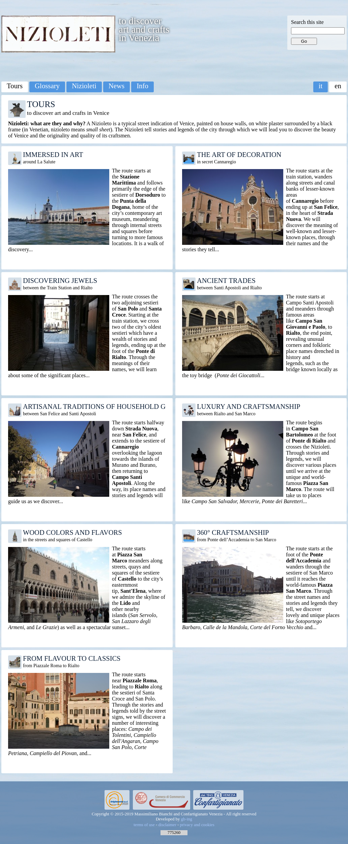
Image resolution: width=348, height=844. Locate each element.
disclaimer (167, 824)
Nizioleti (84, 86)
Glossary (47, 86)
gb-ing (186, 819)
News (116, 86)
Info (142, 86)
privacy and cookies (197, 824)
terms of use (144, 824)
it (321, 86)
